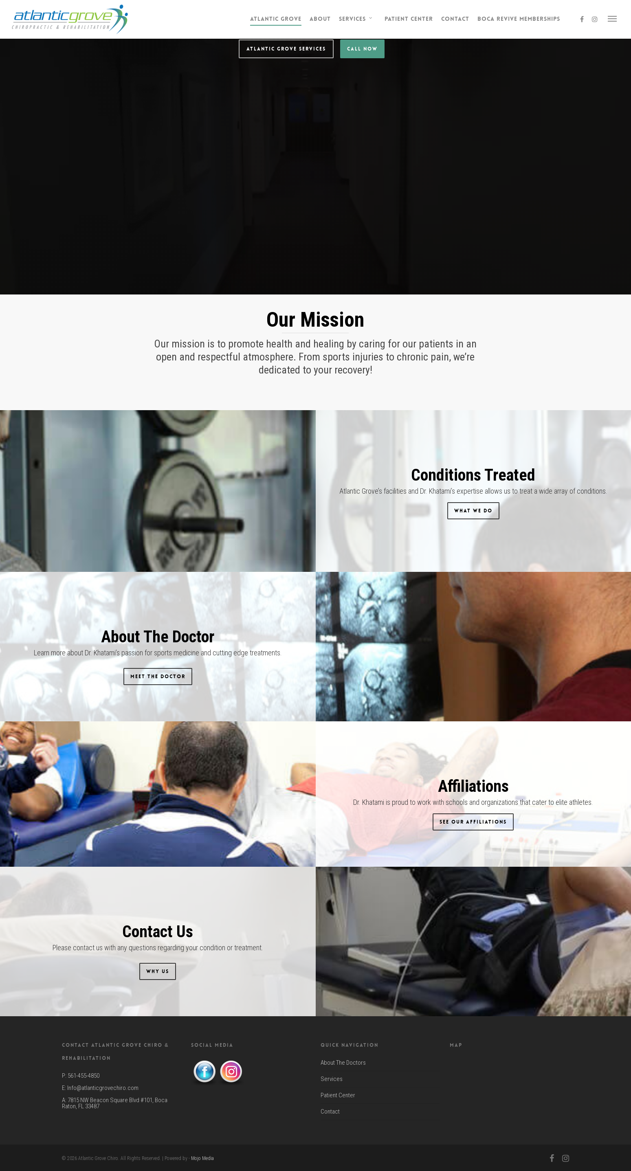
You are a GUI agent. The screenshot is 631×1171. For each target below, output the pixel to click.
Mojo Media (202, 1158)
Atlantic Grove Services (286, 205)
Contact (455, 18)
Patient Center (409, 18)
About (320, 18)
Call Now (362, 205)
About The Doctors (343, 1063)
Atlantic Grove (275, 18)
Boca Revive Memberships (518, 18)
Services (356, 19)
